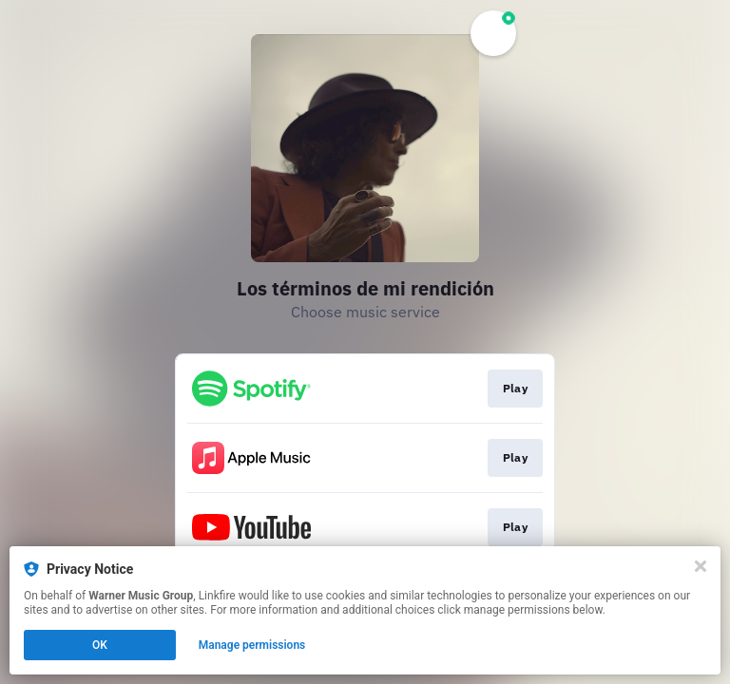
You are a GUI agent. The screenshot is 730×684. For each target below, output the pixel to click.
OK (99, 645)
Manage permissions (252, 645)
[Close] (700, 566)
